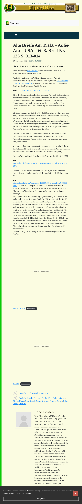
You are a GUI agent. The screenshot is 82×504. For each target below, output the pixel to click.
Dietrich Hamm (18, 401)
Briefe (29, 393)
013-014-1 (16, 384)
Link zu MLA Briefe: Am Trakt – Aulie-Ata (33, 90)
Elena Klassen (35, 61)
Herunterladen (31, 308)
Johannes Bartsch (56, 401)
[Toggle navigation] (74, 23)
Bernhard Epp (47, 398)
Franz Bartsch (30, 401)
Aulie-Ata (37, 398)
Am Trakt (22, 393)
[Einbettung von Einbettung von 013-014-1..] (41, 346)
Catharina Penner (59, 398)
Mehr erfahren (27, 493)
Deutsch (35, 393)
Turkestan (22, 404)
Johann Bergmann (42, 401)
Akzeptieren (41, 499)
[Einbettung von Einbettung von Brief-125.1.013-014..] (41, 271)
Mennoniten (43, 393)
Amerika (30, 398)
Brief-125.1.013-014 (19, 308)
